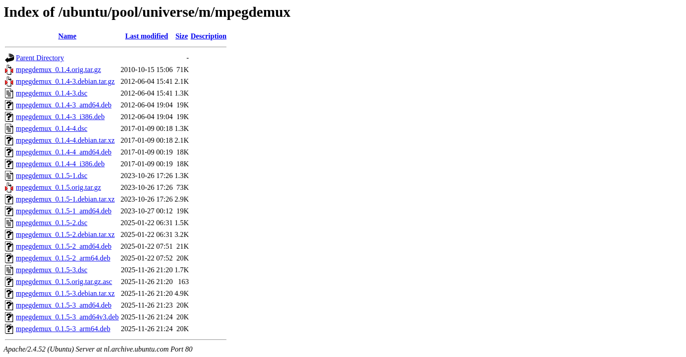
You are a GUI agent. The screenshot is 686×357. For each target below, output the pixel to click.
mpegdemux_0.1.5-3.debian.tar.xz (65, 293)
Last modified (146, 36)
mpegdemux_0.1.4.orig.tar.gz (58, 69)
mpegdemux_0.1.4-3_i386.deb (60, 117)
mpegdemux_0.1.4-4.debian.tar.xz (65, 140)
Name (67, 36)
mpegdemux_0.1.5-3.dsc (51, 270)
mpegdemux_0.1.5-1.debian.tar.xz (65, 199)
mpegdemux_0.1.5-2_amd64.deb (63, 246)
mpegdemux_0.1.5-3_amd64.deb (63, 305)
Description (209, 36)
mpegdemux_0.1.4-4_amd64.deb (63, 152)
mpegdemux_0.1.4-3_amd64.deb (63, 105)
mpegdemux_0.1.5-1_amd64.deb (63, 211)
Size (181, 36)
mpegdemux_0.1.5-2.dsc (51, 223)
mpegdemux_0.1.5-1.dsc (51, 175)
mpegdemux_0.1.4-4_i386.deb (60, 164)
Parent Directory (40, 58)
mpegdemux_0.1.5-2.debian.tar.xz (65, 234)
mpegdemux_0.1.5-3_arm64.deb (63, 329)
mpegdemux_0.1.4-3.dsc (51, 93)
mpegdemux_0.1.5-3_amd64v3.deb (67, 317)
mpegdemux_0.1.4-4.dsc (51, 128)
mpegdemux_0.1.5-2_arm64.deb (63, 258)
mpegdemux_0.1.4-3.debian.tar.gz (65, 81)
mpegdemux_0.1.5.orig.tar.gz (58, 187)
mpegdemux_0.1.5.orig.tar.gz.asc (64, 281)
